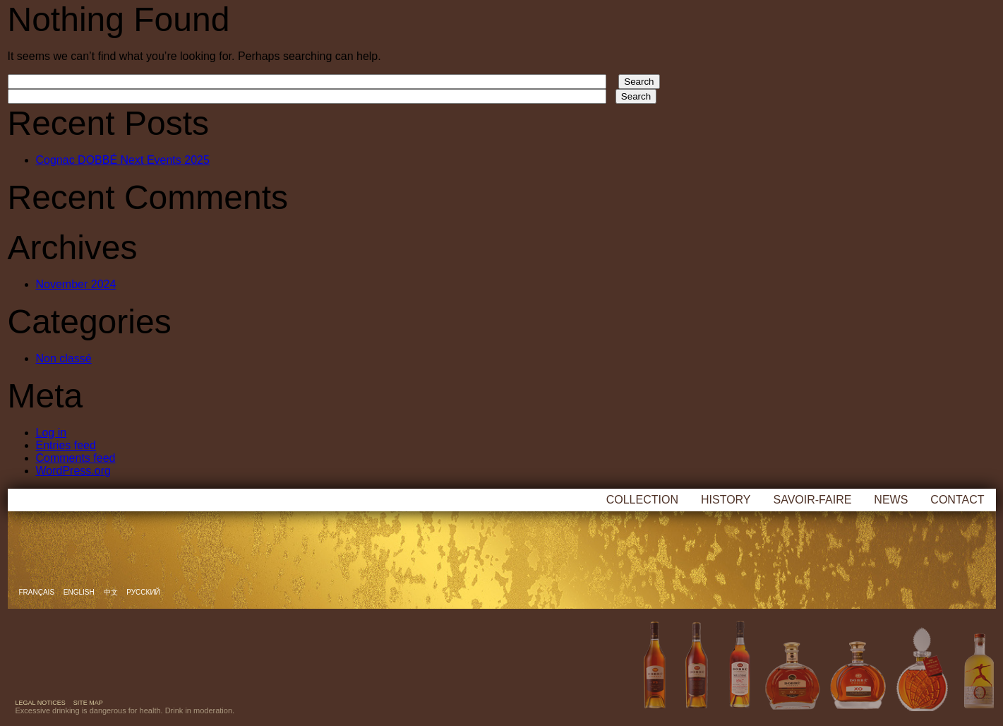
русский (143, 592)
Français (37, 592)
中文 (112, 592)
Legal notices (41, 702)
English (80, 592)
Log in (51, 433)
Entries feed (66, 445)
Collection (642, 500)
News (891, 500)
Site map (88, 702)
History (726, 500)
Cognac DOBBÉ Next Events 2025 (123, 160)
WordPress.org (73, 471)
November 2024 (76, 284)
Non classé (64, 358)
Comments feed (76, 458)
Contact (957, 500)
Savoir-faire (813, 500)
